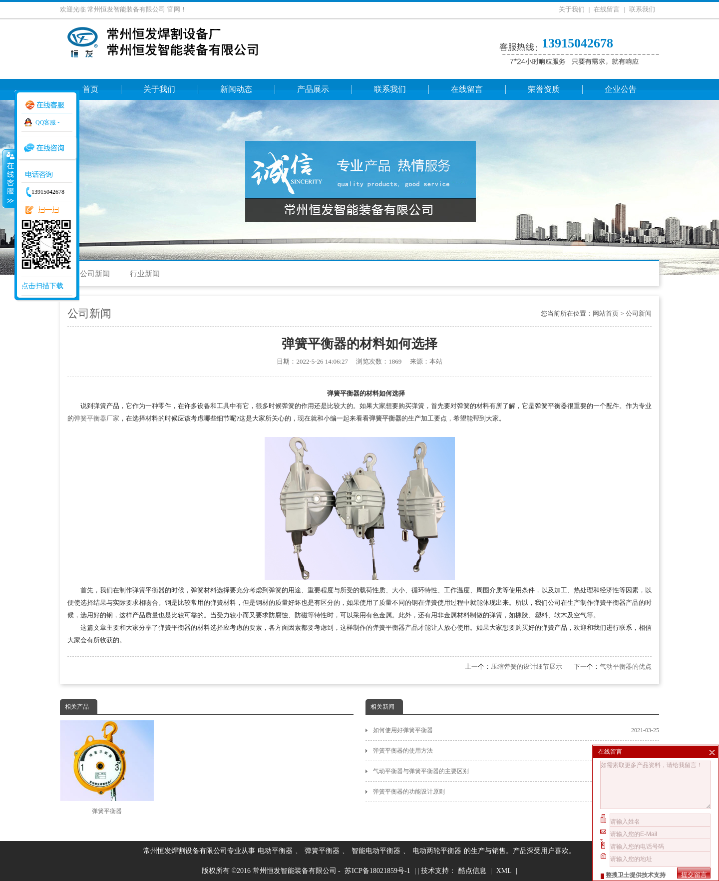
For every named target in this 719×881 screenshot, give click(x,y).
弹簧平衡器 (107, 767)
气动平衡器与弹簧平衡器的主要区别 (516, 771)
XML (504, 871)
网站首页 (606, 313)
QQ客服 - (47, 122)
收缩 (8, 178)
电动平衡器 (275, 851)
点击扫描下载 (42, 286)
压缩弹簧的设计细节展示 (526, 666)
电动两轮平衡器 (436, 851)
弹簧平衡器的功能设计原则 (516, 792)
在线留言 (607, 9)
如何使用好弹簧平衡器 (516, 730)
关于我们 (572, 9)
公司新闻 (95, 274)
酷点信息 (472, 871)
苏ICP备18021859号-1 (377, 871)
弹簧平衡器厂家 (96, 418)
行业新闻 (145, 274)
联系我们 (642, 9)
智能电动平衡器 (376, 851)
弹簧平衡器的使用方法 (516, 751)
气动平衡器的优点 (626, 666)
